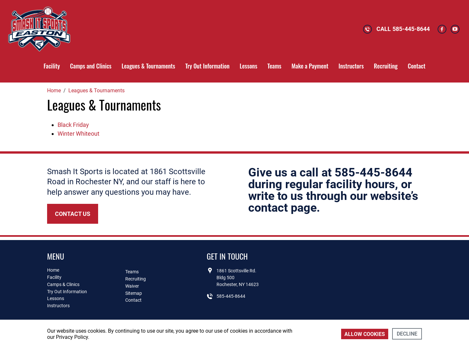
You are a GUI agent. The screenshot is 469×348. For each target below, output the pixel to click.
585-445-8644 (411, 28)
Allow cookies (364, 334)
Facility (51, 66)
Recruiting (386, 66)
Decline (407, 334)
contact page (282, 208)
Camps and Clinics (91, 66)
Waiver (132, 286)
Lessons (248, 66)
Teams (275, 66)
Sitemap (133, 293)
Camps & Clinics (63, 284)
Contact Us (72, 213)
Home (53, 270)
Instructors (351, 66)
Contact (417, 66)
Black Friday (73, 124)
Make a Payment (309, 66)
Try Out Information (207, 66)
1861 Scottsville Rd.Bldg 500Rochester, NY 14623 (238, 277)
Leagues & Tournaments (148, 66)
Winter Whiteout (78, 133)
